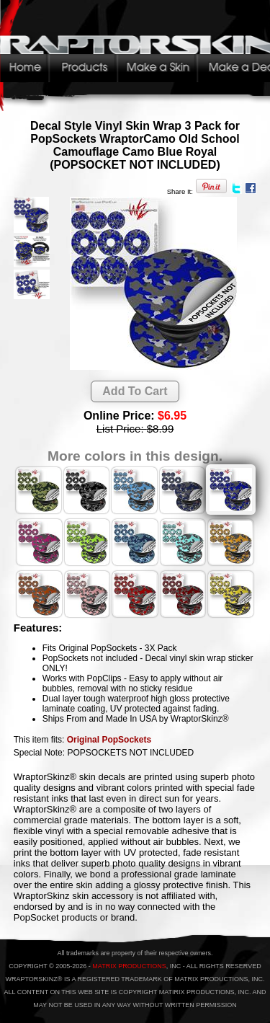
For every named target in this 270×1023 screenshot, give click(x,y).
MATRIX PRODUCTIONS (129, 966)
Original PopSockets (109, 740)
